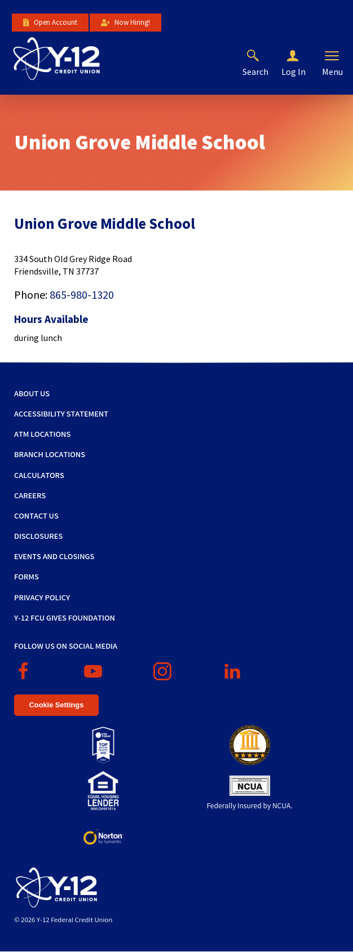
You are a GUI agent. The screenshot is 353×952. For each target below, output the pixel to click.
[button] (301, 56)
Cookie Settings (56, 705)
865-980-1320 (82, 294)
